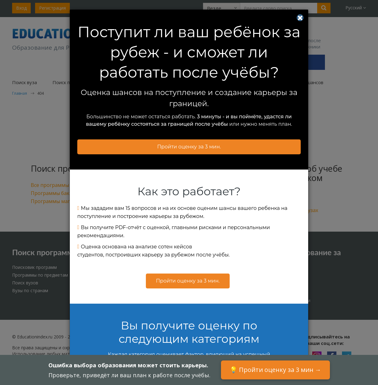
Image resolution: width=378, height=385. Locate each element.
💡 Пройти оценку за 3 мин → (275, 369)
